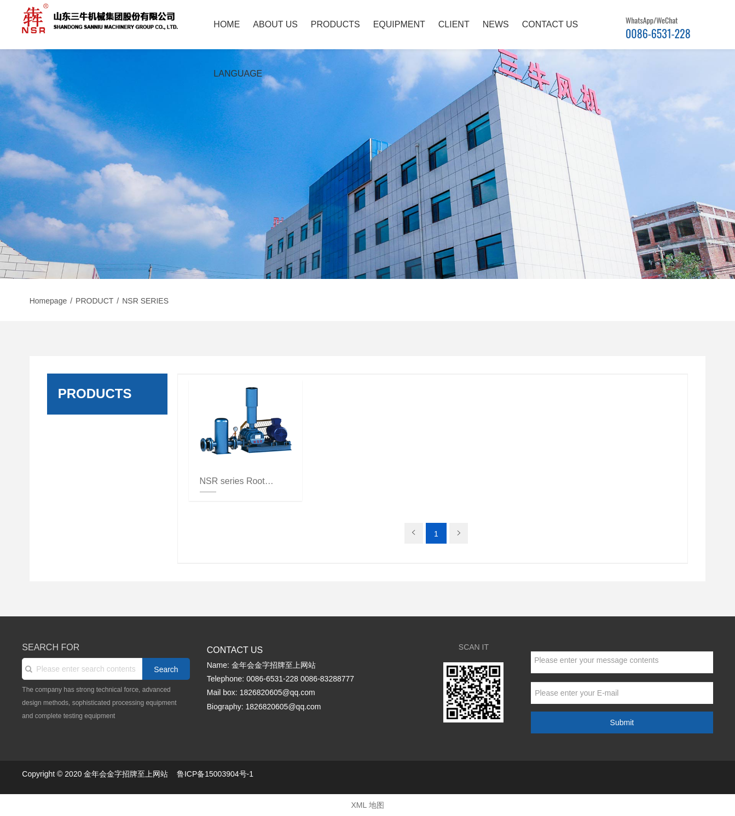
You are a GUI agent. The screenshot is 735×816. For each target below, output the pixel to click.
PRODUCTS (335, 24)
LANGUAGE (237, 73)
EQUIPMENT (399, 24)
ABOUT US (275, 24)
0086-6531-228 (658, 33)
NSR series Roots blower (237, 481)
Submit (622, 722)
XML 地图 (367, 805)
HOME (226, 24)
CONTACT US (550, 24)
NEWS (496, 24)
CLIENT (454, 24)
